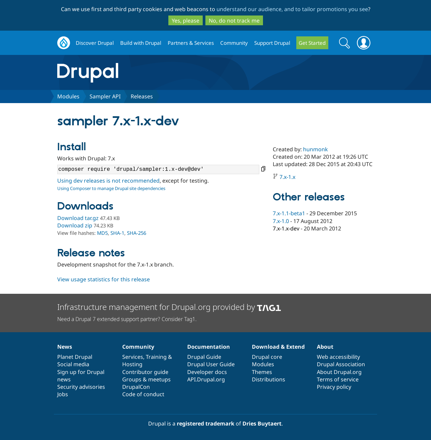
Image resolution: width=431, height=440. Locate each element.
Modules (68, 96)
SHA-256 (136, 232)
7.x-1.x (287, 177)
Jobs (62, 394)
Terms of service (338, 379)
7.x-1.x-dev (286, 228)
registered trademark (205, 423)
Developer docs (207, 372)
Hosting (132, 364)
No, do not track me (234, 20)
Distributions (268, 379)
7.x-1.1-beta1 (289, 213)
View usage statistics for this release (103, 279)
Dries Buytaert (261, 423)
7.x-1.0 (281, 221)
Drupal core (267, 356)
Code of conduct (143, 394)
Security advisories (81, 386)
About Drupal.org (339, 372)
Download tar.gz (78, 218)
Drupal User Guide (211, 364)
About (325, 346)
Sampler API (105, 96)
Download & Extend (278, 346)
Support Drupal (272, 42)
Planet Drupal (74, 356)
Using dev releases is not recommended (108, 180)
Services (132, 356)
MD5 (102, 232)
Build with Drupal (140, 42)
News (64, 346)
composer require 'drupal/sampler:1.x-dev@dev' (158, 169)
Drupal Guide (204, 356)
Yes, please (185, 20)
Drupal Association (341, 364)
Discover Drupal (95, 42)
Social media (73, 364)
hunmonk (315, 149)
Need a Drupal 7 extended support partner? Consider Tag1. (127, 319)
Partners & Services (191, 42)
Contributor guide (145, 372)
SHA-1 (117, 232)
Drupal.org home (63, 43)
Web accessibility (338, 356)
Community (234, 42)
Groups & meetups (146, 379)
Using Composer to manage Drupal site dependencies (111, 188)
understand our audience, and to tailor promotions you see (292, 9)
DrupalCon (136, 386)
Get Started (312, 42)
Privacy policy (334, 386)
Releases (142, 96)
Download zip (74, 225)
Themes (262, 372)
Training (156, 356)
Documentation (208, 346)
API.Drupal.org (206, 379)
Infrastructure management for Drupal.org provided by (169, 306)
